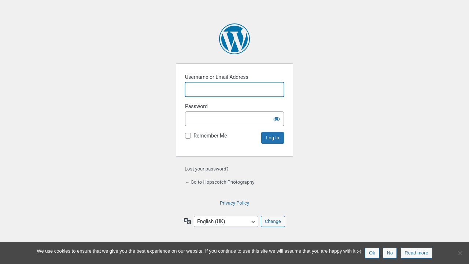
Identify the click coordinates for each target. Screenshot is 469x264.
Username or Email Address (216, 77)
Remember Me (210, 136)
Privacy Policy (234, 203)
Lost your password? (207, 169)
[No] (460, 253)
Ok (372, 253)
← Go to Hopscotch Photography (219, 182)
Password (196, 106)
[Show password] (276, 118)
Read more (416, 253)
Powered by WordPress (234, 38)
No (390, 253)
